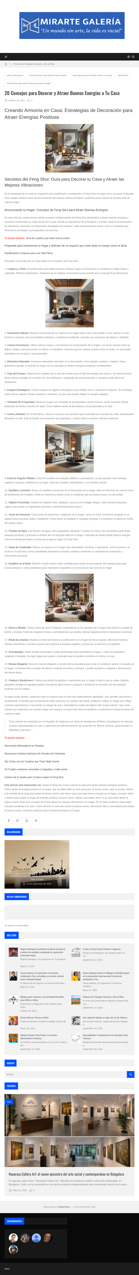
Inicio (7, 1269)
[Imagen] (69, 1130)
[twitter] (18, 820)
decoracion (123, 75)
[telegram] (36, 820)
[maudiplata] (13, 1249)
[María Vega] (36, 1237)
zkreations (64, 1207)
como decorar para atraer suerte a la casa (92, 75)
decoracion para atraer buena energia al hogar (29, 83)
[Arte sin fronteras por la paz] (13, 1237)
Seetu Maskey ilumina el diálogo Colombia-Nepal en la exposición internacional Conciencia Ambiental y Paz (106, 976)
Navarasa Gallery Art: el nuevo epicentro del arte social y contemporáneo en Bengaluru (66, 1174)
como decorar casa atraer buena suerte (47, 75)
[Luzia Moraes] (24, 1237)
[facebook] (8, 820)
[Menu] (6, 56)
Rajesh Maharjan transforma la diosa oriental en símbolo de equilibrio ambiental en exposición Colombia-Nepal (42, 952)
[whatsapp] (27, 820)
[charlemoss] (47, 1237)
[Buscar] (133, 56)
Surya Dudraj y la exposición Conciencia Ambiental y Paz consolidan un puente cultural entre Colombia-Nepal (42, 976)
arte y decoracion (15, 75)
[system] (128, 56)
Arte (9, 1102)
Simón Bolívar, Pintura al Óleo (34, 1017)
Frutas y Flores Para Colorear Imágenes (102, 949)
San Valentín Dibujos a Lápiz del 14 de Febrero (105, 1017)
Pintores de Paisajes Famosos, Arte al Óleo (34, 64)
